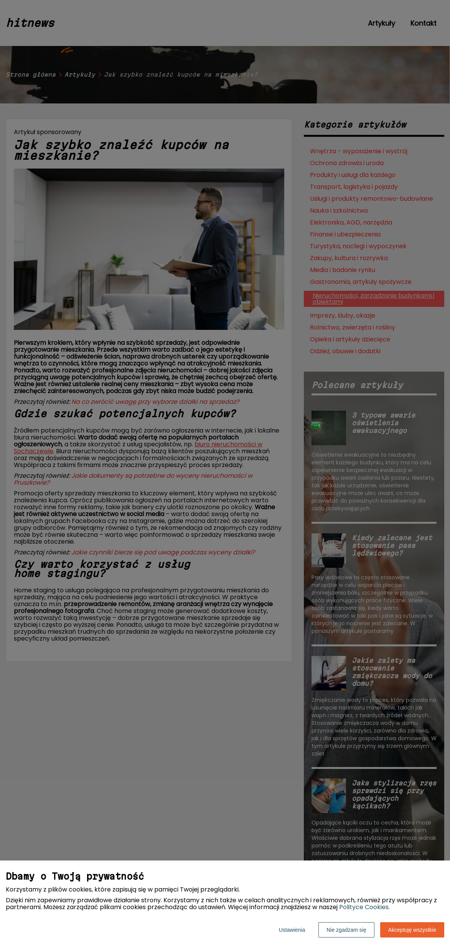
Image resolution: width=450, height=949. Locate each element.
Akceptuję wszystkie (412, 930)
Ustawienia (292, 930)
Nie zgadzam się (346, 930)
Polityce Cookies (364, 907)
